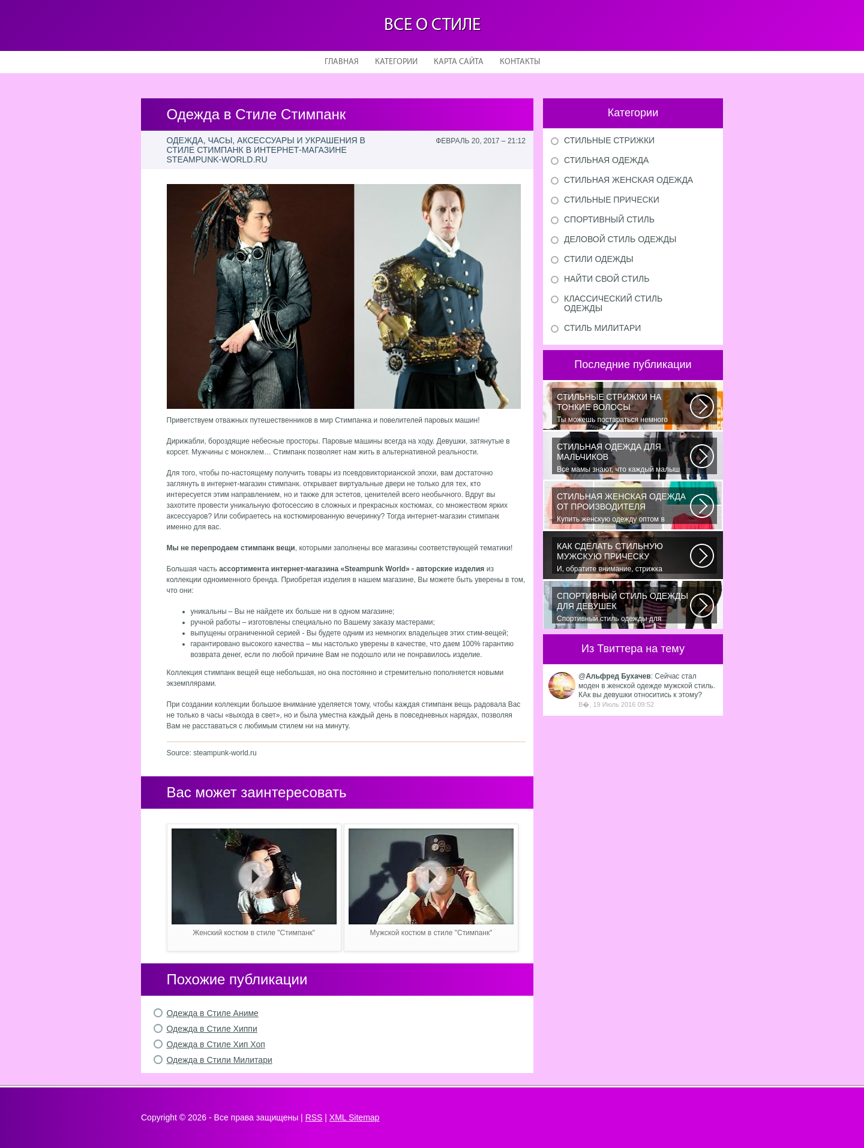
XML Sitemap (354, 1117)
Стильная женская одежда (628, 180)
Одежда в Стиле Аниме (213, 1013)
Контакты (520, 62)
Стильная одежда (606, 160)
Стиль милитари (602, 328)
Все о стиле (432, 25)
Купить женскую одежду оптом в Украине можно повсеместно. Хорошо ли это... (623, 508)
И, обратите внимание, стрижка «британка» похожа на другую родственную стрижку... (623, 557)
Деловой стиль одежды (620, 239)
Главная (342, 62)
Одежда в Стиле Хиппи (212, 1028)
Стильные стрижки (609, 140)
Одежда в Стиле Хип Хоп (216, 1044)
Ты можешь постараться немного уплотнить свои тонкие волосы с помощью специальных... (623, 408)
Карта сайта (459, 62)
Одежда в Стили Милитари (219, 1060)
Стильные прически (611, 199)
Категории (396, 62)
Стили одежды (599, 259)
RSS (314, 1117)
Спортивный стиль (609, 219)
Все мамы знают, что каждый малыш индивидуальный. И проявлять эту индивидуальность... (623, 458)
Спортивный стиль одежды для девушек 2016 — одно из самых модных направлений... (623, 607)
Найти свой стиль (606, 279)
